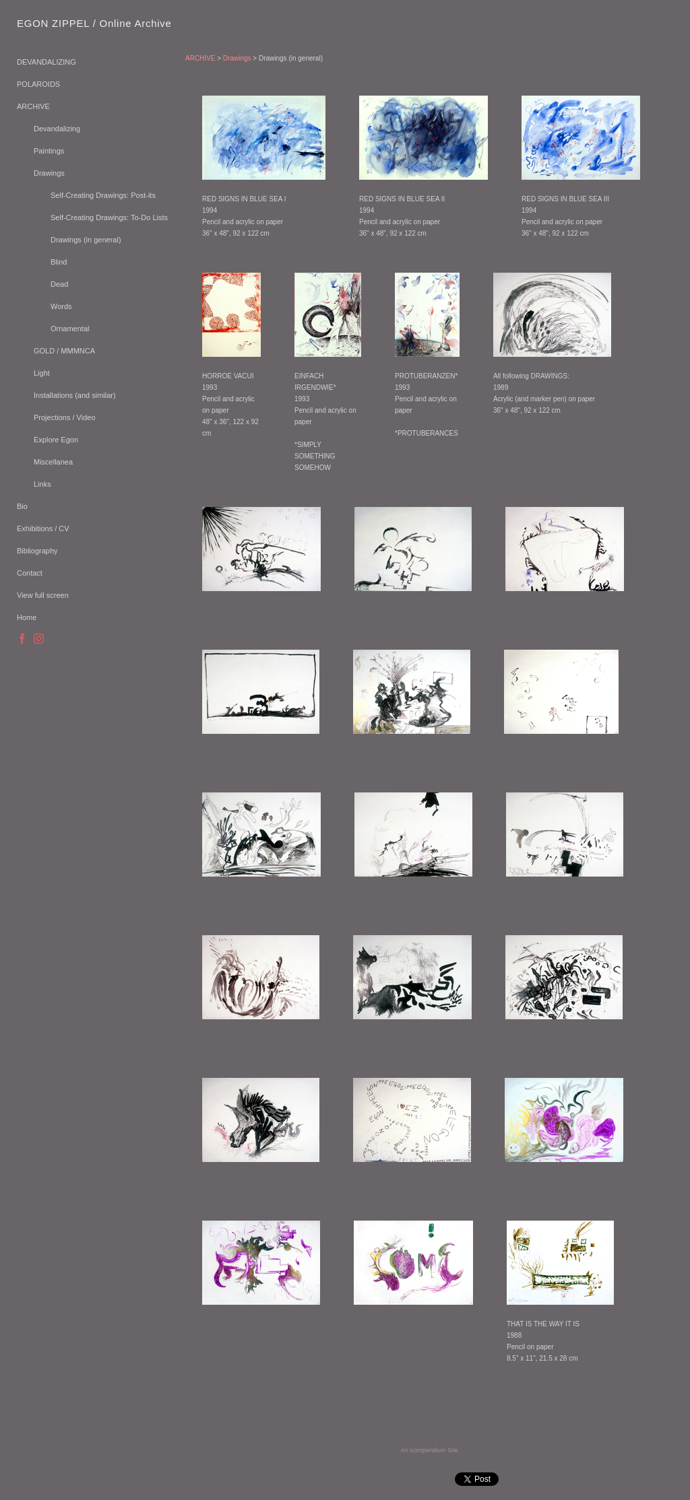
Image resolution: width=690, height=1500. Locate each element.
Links (42, 484)
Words (61, 306)
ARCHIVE (33, 106)
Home (26, 617)
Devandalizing (57, 129)
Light (42, 373)
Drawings (49, 173)
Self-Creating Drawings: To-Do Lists (109, 217)
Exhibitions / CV (43, 528)
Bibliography (37, 551)
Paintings (49, 151)
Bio (22, 506)
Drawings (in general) (86, 240)
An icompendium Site (429, 1450)
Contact (29, 573)
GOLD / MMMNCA (64, 351)
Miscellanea (53, 462)
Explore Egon (56, 440)
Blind (59, 262)
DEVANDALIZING (46, 62)
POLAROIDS (38, 84)
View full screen (43, 595)
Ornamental (70, 329)
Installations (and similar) (75, 395)
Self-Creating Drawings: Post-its (103, 195)
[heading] (50, 23)
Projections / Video (65, 417)
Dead (59, 284)
